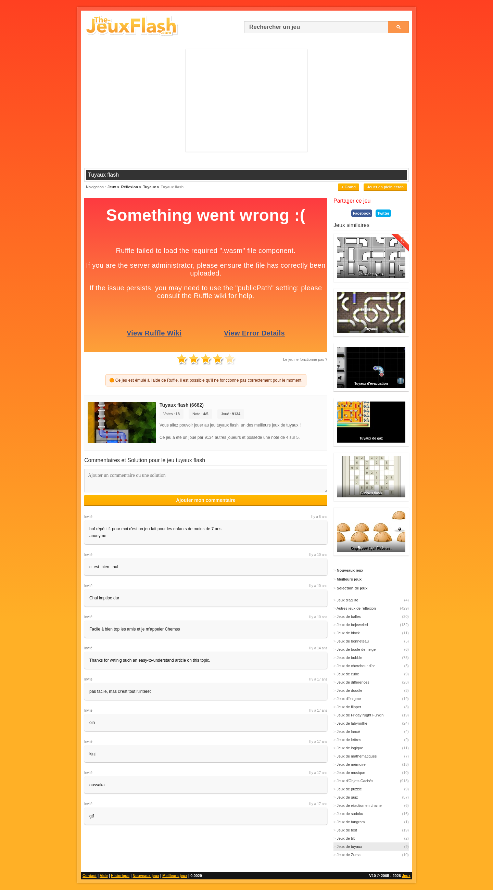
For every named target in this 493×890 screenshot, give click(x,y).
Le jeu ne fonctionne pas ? (305, 359)
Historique (120, 876)
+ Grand (348, 187)
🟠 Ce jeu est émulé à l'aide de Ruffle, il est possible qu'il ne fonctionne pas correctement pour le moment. (206, 380)
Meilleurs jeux (174, 876)
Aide (104, 876)
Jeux (406, 876)
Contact (90, 876)
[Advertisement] (246, 100)
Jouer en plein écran (385, 187)
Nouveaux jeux (145, 876)
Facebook (361, 213)
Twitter (383, 213)
